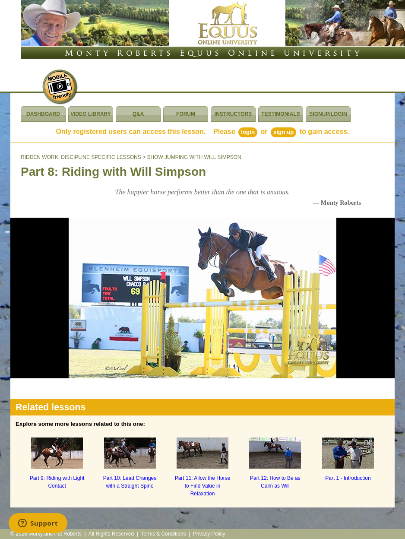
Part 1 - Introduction (347, 478)
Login (248, 132)
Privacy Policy (209, 534)
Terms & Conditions (163, 534)
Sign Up (283, 132)
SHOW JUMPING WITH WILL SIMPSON (194, 157)
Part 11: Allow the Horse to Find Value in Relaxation (203, 486)
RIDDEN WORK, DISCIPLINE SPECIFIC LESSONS (81, 157)
